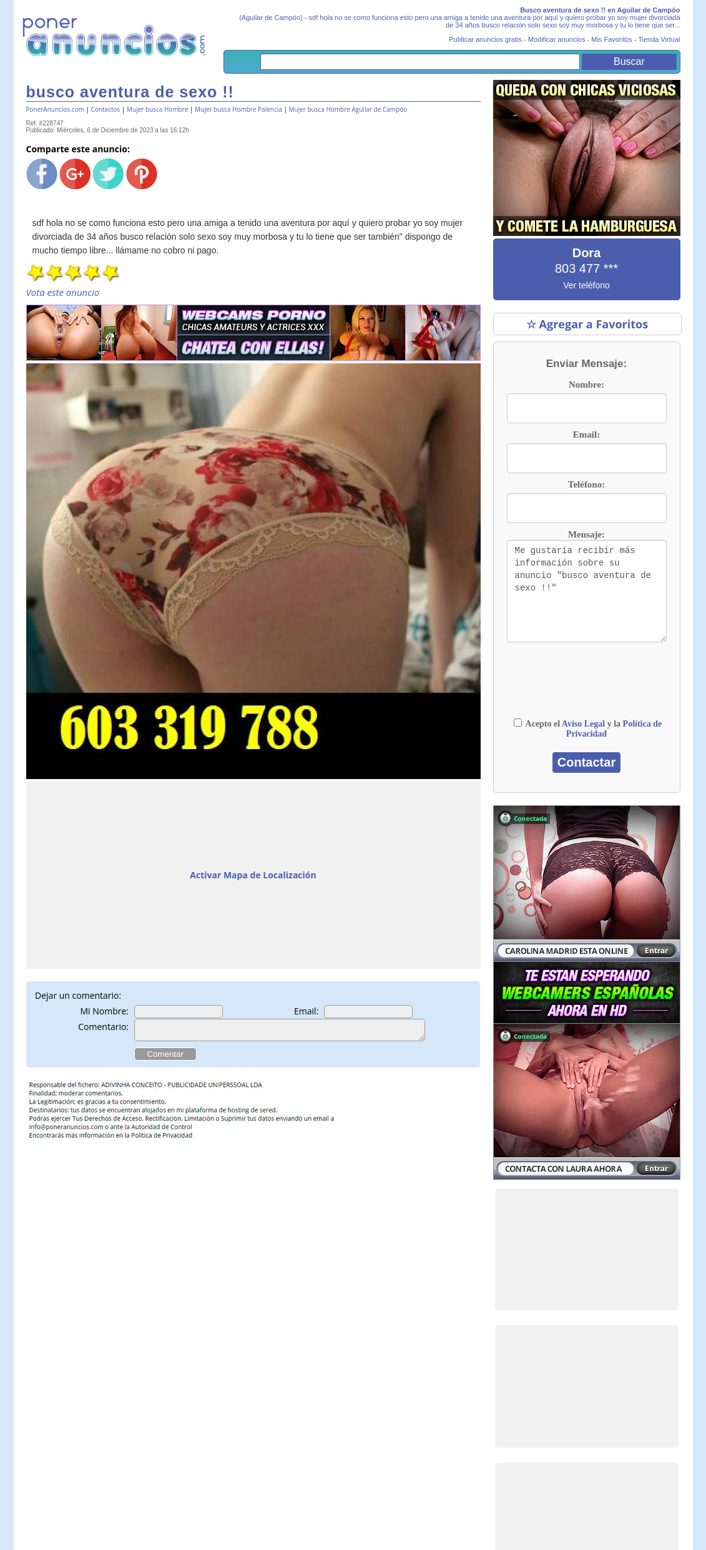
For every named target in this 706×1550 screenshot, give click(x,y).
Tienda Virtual (659, 39)
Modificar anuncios (557, 39)
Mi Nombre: (105, 1011)
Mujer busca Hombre (157, 109)
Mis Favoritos (611, 39)
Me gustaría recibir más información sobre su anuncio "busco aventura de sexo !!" (587, 591)
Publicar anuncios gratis (485, 39)
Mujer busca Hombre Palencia (238, 109)
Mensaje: (586, 534)
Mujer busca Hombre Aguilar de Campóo (348, 109)
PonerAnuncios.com (55, 109)
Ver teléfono (586, 285)
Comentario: (103, 1027)
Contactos (105, 109)
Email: (306, 1011)
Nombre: (586, 385)
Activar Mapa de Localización (253, 875)
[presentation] (586, 686)
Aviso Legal (583, 723)
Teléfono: (586, 484)
